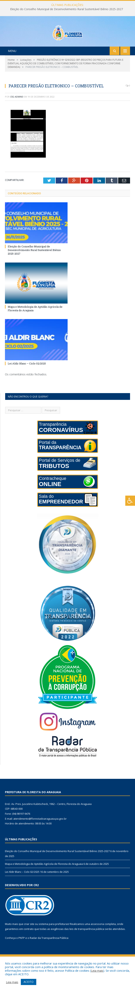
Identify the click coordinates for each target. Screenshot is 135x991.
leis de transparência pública (86, 945)
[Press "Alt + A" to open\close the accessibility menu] (130, 501)
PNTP (21, 954)
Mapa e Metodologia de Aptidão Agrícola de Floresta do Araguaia (44, 880)
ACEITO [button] (29, 982)
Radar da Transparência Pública (49, 954)
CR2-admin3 (16, 113)
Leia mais (97, 970)
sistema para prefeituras (54, 940)
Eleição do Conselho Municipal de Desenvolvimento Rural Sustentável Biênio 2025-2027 (66, 9)
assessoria (97, 940)
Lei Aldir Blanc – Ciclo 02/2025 (27, 380)
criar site (29, 940)
